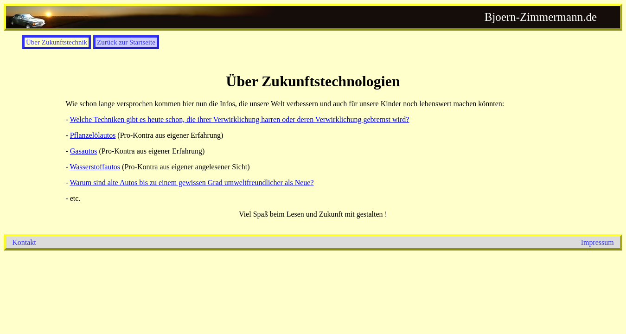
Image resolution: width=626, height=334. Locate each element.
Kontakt (24, 242)
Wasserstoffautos (95, 167)
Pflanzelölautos (93, 135)
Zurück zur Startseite (126, 42)
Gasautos (83, 151)
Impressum (597, 242)
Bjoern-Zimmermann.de (541, 17)
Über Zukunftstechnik (56, 42)
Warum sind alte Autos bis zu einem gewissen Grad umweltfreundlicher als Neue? (191, 182)
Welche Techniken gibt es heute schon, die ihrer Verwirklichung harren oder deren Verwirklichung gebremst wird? (239, 119)
